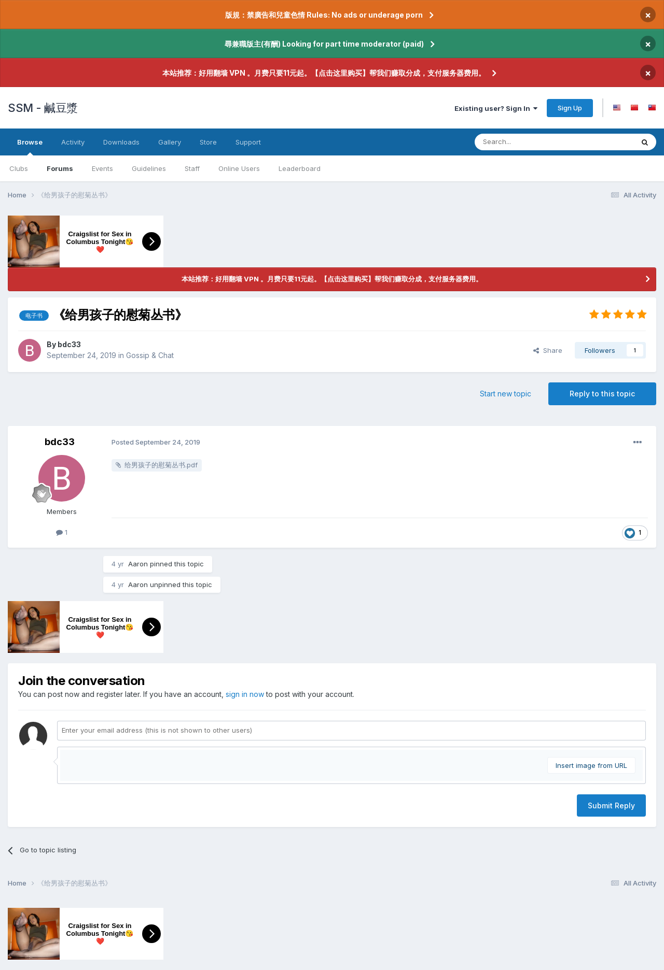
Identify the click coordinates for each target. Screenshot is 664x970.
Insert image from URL (591, 765)
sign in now (245, 694)
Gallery (169, 142)
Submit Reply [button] (611, 805)
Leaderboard (300, 168)
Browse (30, 146)
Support (248, 142)
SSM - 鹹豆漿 (43, 108)
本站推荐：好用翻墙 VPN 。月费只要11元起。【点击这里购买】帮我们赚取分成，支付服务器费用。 (324, 72)
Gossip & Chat (150, 355)
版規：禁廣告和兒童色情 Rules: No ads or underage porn (324, 14)
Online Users (239, 168)
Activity (73, 142)
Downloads (121, 142)
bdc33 (69, 344)
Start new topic (505, 393)
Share (547, 350)
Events (102, 168)
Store (208, 142)
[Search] (544, 142)
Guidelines (149, 168)
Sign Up (570, 108)
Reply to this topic (602, 393)
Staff (192, 168)
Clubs (18, 168)
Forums (60, 168)
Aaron (138, 564)
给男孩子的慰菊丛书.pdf (161, 465)
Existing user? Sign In (495, 108)
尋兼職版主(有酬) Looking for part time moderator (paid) (324, 43)
